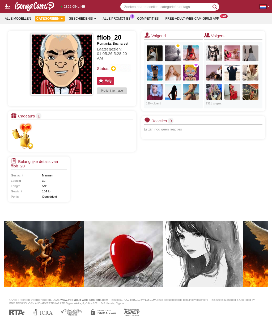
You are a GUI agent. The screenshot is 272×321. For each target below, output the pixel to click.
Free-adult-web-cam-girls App (193, 18)
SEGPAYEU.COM (145, 299)
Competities (148, 18)
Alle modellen (18, 18)
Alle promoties (118, 18)
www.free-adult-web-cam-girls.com (84, 299)
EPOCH (126, 299)
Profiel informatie (112, 90)
